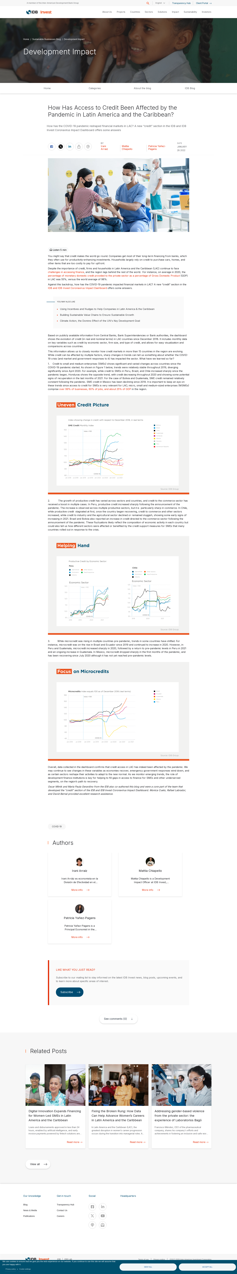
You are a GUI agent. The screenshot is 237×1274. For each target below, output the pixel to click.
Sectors (149, 11)
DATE (179, 143)
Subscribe (70, 992)
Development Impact (74, 39)
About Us (107, 11)
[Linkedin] (102, 1207)
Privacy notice (159, 1259)
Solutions (162, 11)
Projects (121, 11)
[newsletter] (102, 1225)
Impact (175, 11)
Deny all (148, 1267)
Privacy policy (11, 1269)
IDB (59, 1259)
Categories (95, 88)
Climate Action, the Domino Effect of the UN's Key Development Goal (100, 320)
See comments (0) (115, 1018)
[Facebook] (92, 1207)
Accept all (207, 1267)
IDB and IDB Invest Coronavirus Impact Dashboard (77, 288)
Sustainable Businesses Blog (46, 39)
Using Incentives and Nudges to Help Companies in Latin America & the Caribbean (107, 309)
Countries (135, 11)
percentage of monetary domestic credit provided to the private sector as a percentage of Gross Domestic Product (114, 275)
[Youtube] (102, 1216)
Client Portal (204, 3)
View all (38, 1164)
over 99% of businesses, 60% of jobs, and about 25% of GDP (94, 389)
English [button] (159, 3)
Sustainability (190, 11)
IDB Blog (190, 88)
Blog (25, 1204)
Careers (60, 1216)
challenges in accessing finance (66, 272)
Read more (74, 1142)
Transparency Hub (181, 3)
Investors (206, 11)
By (102, 143)
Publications (29, 1216)
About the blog (142, 88)
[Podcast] (92, 1225)
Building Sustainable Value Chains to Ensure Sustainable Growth (97, 314)
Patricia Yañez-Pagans (157, 148)
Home (26, 39)
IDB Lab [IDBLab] (68, 1259)
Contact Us (62, 1210)
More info (79, 890)
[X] (92, 1216)
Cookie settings (25, 1269)
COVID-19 (57, 826)
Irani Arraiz (104, 148)
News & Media (30, 1210)
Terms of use (143, 1259)
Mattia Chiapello (127, 148)
